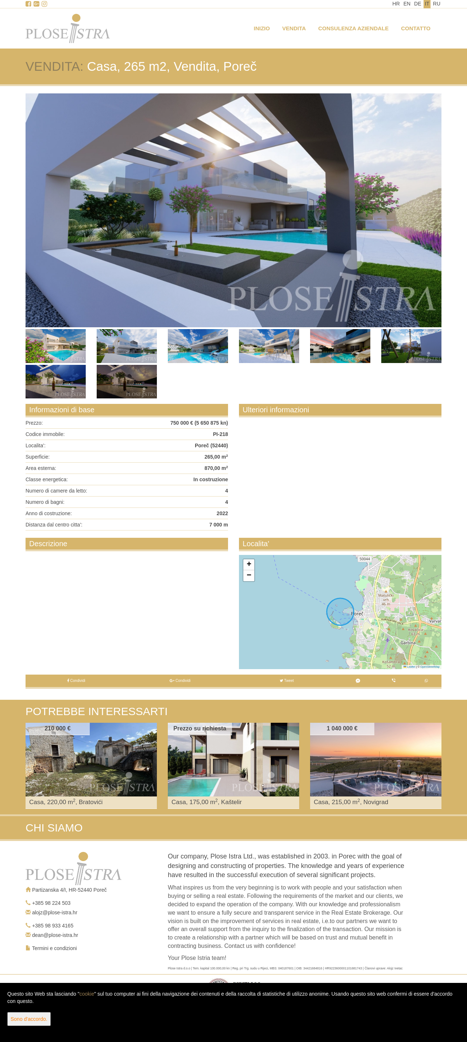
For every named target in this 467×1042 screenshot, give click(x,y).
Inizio (262, 28)
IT (427, 4)
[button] (248, 564)
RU (436, 4)
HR (396, 4)
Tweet (287, 681)
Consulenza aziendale (353, 28)
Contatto (416, 28)
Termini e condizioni (54, 948)
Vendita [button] (294, 28)
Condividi (76, 681)
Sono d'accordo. (29, 1019)
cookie (87, 994)
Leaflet (409, 666)
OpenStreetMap (430, 666)
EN (407, 4)
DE (417, 4)
